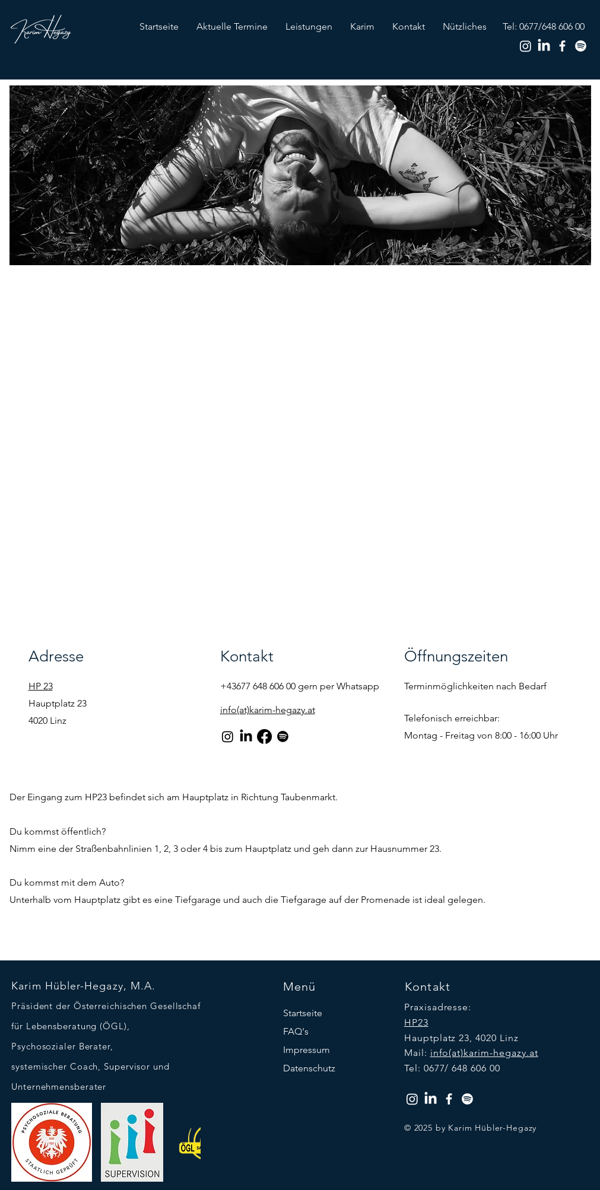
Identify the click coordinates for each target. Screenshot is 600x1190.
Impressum (306, 1049)
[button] (309, 26)
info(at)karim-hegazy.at (484, 1052)
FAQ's (296, 1031)
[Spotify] (580, 46)
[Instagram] (525, 46)
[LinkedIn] (543, 46)
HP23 (416, 1022)
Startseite (302, 1013)
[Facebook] (562, 46)
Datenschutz (309, 1068)
